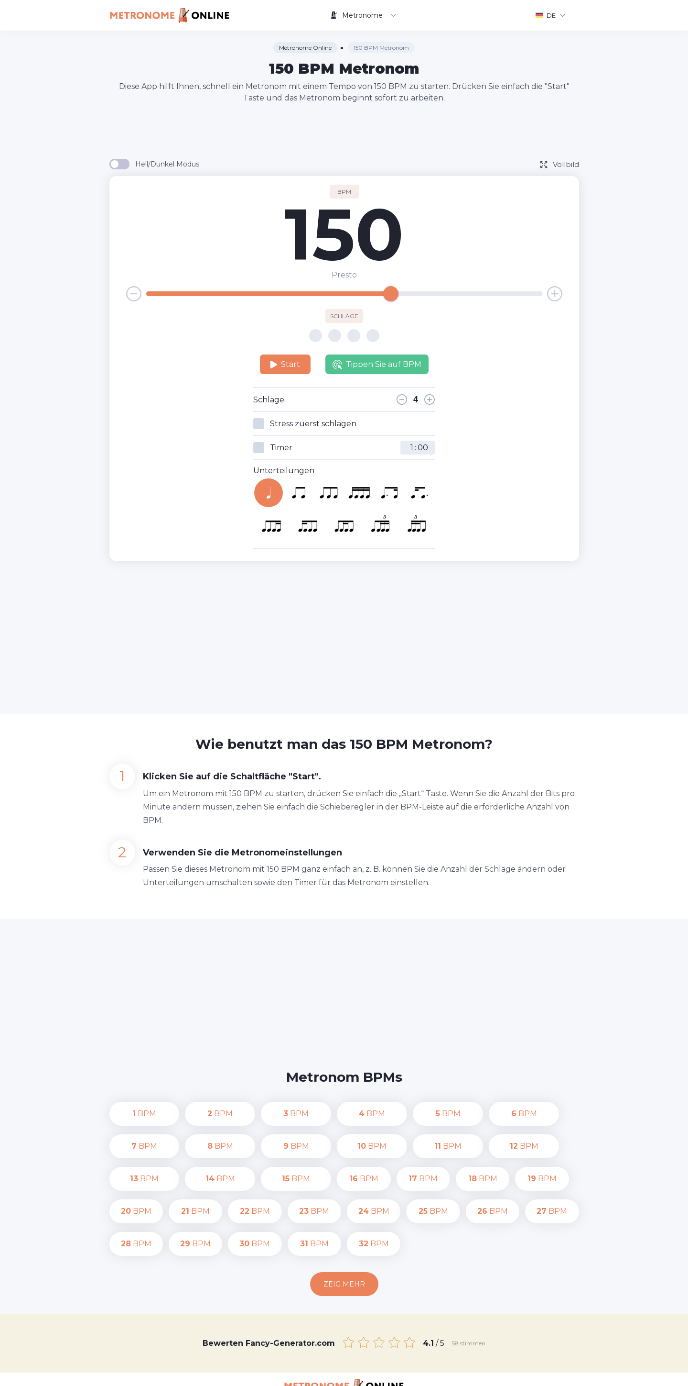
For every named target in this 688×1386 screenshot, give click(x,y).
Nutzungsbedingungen (513, 1371)
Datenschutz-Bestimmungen (420, 1371)
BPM (136, 1113)
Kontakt (349, 1371)
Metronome (363, 15)
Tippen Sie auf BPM (377, 364)
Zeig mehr (344, 1251)
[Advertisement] (344, 130)
